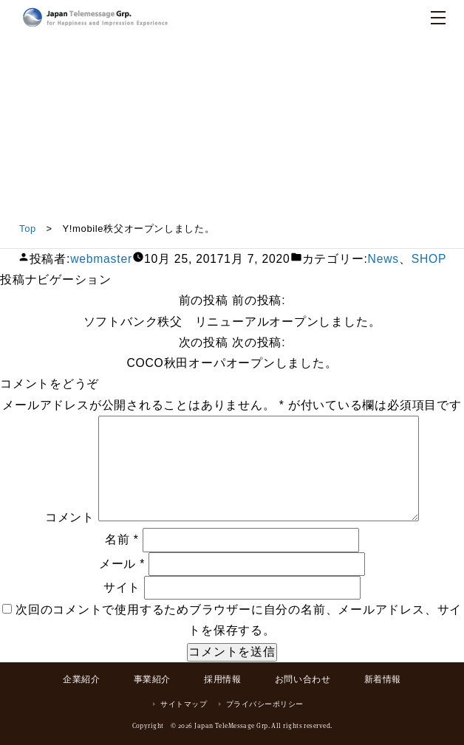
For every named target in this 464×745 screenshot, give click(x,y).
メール (122, 563)
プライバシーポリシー (265, 704)
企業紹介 (81, 679)
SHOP (429, 259)
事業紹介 (152, 679)
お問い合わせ (303, 679)
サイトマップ (183, 704)
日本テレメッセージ (95, 17)
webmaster (101, 259)
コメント (70, 517)
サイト (121, 587)
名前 (122, 539)
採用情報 (222, 679)
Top (27, 228)
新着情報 (382, 679)
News (383, 259)
